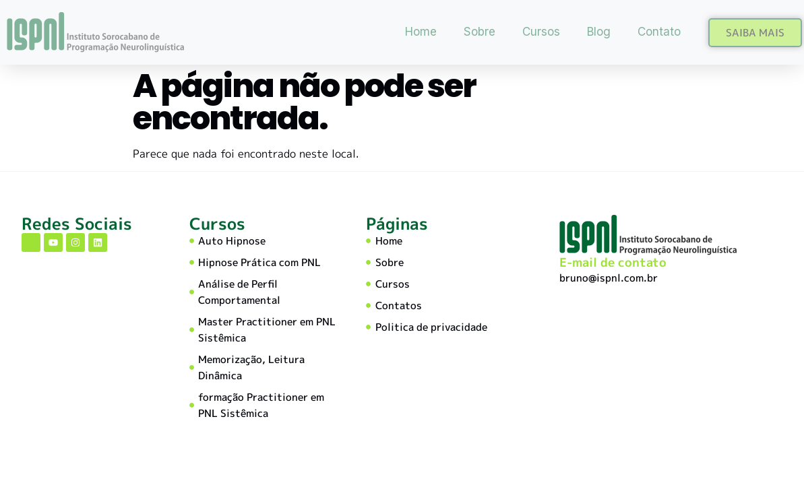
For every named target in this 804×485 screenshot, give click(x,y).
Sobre (479, 31)
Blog (599, 31)
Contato (659, 31)
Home (421, 31)
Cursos (541, 31)
